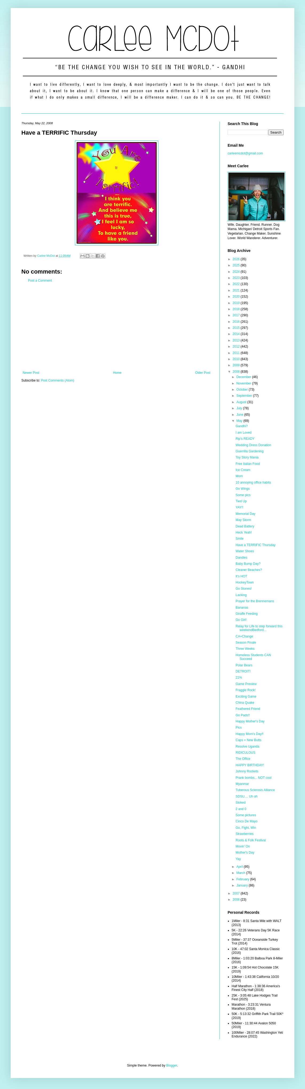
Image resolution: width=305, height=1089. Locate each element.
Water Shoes (245, 551)
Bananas (242, 607)
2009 (237, 365)
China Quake (245, 703)
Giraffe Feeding (247, 614)
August (241, 402)
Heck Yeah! (244, 532)
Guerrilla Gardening (250, 451)
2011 (237, 353)
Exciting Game (246, 696)
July (239, 408)
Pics (239, 727)
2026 (237, 259)
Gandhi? (242, 426)
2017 (237, 315)
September (244, 396)
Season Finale (246, 642)
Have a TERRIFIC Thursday (256, 545)
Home (117, 373)
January (242, 885)
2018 (237, 309)
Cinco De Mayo (247, 821)
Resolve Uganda (247, 746)
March (241, 873)
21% (239, 677)
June (240, 415)
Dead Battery (245, 526)
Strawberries (244, 834)
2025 (237, 265)
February (243, 879)
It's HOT (241, 576)
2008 (237, 372)
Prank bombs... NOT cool (254, 778)
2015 (237, 328)
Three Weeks (245, 649)
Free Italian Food (248, 464)
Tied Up (241, 501)
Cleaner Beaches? (249, 570)
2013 (237, 340)
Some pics (243, 495)
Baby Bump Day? (248, 564)
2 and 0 (241, 809)
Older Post (202, 373)
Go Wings (243, 489)
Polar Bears (244, 665)
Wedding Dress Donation (253, 445)
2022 (237, 284)
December (244, 377)
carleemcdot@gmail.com (245, 153)
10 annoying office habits (253, 482)
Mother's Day (245, 852)
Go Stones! (244, 588)
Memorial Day (245, 514)
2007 (237, 893)
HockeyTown (245, 582)
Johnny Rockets (247, 771)
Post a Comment (40, 280)
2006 (237, 899)
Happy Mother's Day (250, 721)
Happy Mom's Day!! (249, 734)
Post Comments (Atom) (57, 380)
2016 (237, 322)
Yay (238, 859)
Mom (239, 476)
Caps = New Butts (248, 740)
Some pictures (246, 815)
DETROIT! (243, 671)
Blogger (171, 1065)
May (239, 421)
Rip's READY (245, 439)
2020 (237, 296)
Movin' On (243, 846)
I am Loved (243, 432)
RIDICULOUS (245, 752)
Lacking (241, 595)
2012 (237, 346)
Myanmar (242, 784)
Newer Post (31, 373)
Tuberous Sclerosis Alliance (255, 790)
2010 (237, 359)
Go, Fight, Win (246, 828)
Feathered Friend (248, 709)
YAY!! (239, 507)
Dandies (241, 557)
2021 (237, 290)
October (242, 389)
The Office (243, 759)
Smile (240, 538)
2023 (237, 278)
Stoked (240, 802)
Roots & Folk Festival (251, 840)
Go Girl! (241, 620)
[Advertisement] (116, 326)
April (240, 867)
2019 (237, 303)
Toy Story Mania (247, 457)
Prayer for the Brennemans (255, 601)
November (244, 383)
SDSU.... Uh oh (247, 796)
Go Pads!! (243, 715)
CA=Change (244, 636)
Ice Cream (243, 470)
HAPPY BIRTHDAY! (250, 765)
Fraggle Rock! (246, 690)
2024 (237, 272)
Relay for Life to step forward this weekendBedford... (259, 628)
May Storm (243, 520)
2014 (237, 334)
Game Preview (246, 684)
